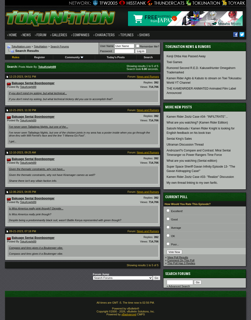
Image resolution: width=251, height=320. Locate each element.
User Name (107, 46)
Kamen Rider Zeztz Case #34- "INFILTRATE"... (197, 116)
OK (173, 236)
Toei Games (174, 62)
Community (74, 57)
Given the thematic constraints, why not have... (37, 169)
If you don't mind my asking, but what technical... (38, 93)
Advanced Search (179, 286)
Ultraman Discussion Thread (185, 144)
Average (176, 227)
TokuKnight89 (28, 86)
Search (148, 57)
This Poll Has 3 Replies (181, 263)
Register (39, 57)
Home (13, 35)
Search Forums (59, 46)
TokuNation (40, 46)
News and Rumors (148, 76)
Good (174, 219)
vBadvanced (128, 314)
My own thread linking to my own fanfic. (192, 182)
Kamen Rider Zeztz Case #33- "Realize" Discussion (200, 177)
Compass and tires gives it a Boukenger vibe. (36, 247)
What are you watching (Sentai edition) (192, 160)
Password (106, 51)
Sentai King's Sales (179, 138)
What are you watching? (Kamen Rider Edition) (197, 122)
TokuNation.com (21, 46)
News (27, 35)
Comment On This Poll (180, 260)
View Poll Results (177, 257)
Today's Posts (116, 57)
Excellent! (177, 211)
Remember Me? (147, 46)
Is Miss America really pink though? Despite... (36, 208)
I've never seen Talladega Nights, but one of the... (38, 126)
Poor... (175, 244)
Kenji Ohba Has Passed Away (186, 56)
